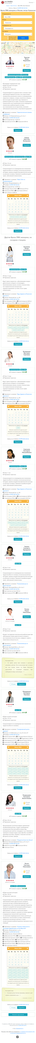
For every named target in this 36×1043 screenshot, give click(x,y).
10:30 (16, 216)
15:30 (9, 773)
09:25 (14, 522)
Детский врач (12, 38)
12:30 (9, 771)
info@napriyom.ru (19, 1028)
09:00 (9, 522)
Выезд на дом (12, 37)
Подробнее (27, 70)
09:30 (12, 216)
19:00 (14, 977)
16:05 (22, 330)
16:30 (16, 525)
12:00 (26, 768)
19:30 (18, 977)
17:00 (18, 975)
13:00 (14, 972)
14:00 (22, 327)
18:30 (9, 977)
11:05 (9, 327)
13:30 (14, 771)
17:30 (22, 773)
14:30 (22, 771)
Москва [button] (31, 2)
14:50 (14, 330)
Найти (23, 38)
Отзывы (13, 684)
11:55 (18, 327)
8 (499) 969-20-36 (14, 117)
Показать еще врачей (18, 1014)
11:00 (20, 216)
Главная (7, 5)
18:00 (26, 773)
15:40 (18, 330)
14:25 (26, 327)
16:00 (14, 773)
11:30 (24, 216)
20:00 (22, 977)
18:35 (24, 525)
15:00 (26, 771)
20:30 (26, 977)
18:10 (20, 525)
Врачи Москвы (14, 5)
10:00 (18, 427)
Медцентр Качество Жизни (24, 840)
